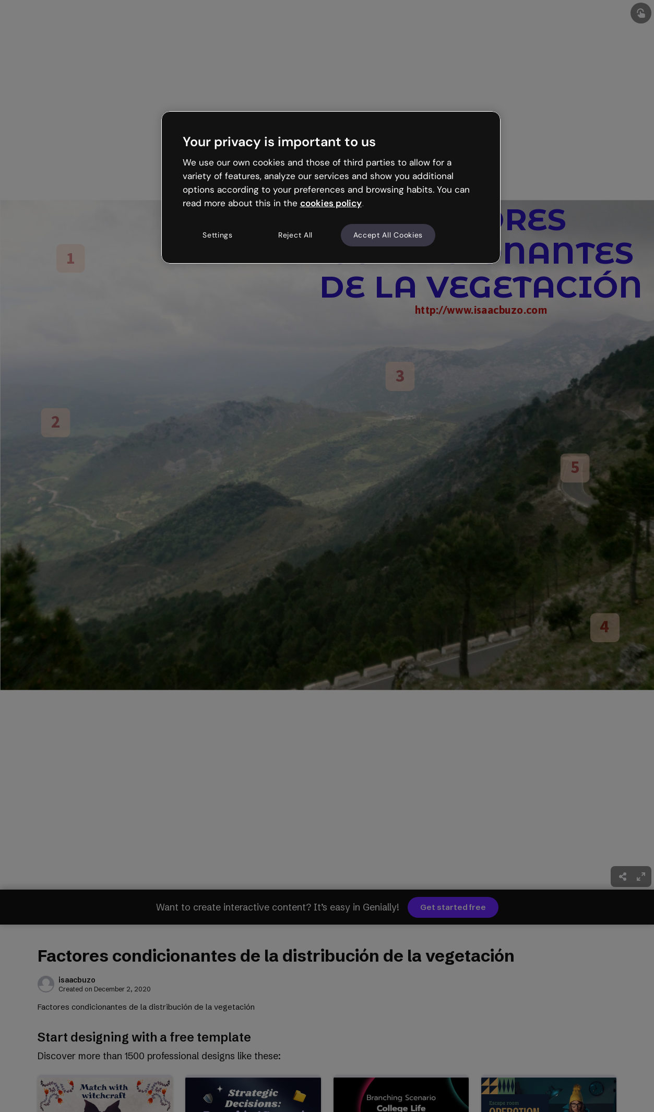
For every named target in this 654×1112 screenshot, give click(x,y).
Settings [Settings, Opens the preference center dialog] (218, 235)
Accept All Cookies (388, 235)
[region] (331, 187)
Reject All (295, 235)
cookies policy (331, 203)
